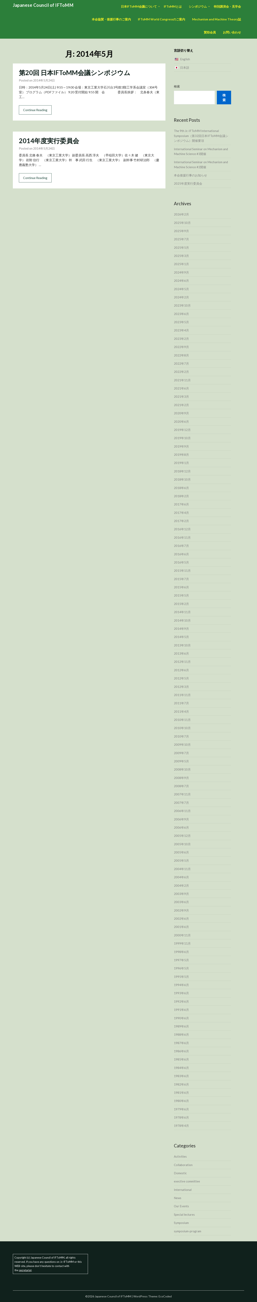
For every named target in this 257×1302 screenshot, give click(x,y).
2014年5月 (181, 637)
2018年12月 (182, 471)
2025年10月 (182, 222)
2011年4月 (181, 711)
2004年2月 (181, 885)
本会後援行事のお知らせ (190, 175)
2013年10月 (182, 645)
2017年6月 (181, 504)
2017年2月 (181, 521)
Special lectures (184, 1214)
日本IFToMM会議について (139, 6)
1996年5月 (181, 968)
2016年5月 (181, 562)
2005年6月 (181, 852)
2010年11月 (182, 719)
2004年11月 (182, 869)
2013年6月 (181, 653)
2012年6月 (181, 670)
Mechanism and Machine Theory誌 (216, 19)
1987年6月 (181, 1043)
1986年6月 (181, 1051)
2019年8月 (181, 454)
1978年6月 (181, 1117)
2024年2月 (181, 297)
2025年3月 (181, 256)
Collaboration (183, 1165)
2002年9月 (181, 910)
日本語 (184, 67)
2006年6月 (181, 827)
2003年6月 (181, 902)
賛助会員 (210, 32)
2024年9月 (181, 272)
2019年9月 (181, 446)
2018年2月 (181, 496)
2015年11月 (182, 570)
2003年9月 (181, 894)
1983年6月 (181, 1076)
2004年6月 (181, 877)
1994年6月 (181, 985)
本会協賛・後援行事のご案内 (111, 19)
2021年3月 (181, 396)
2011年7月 (181, 703)
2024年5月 (181, 289)
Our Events (181, 1206)
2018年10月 (182, 479)
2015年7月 (181, 579)
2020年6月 (181, 421)
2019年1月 (181, 463)
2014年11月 (182, 612)
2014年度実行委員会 (49, 141)
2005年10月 (182, 844)
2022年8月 (181, 355)
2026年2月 (181, 214)
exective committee (187, 1181)
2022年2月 (181, 371)
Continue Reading (35, 110)
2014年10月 (182, 620)
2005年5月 (181, 860)
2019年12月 (182, 430)
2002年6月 (181, 918)
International (183, 1189)
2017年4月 (181, 512)
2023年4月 (181, 330)
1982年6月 (181, 1084)
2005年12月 (182, 835)
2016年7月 (181, 545)
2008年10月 (182, 769)
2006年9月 (181, 819)
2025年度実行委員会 (188, 183)
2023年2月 (181, 338)
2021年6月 (181, 388)
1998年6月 (181, 952)
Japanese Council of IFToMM (43, 5)
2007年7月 (181, 802)
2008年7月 (181, 786)
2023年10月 (182, 305)
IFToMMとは (173, 6)
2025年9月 (181, 231)
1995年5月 (181, 976)
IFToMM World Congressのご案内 (161, 19)
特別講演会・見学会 (227, 6)
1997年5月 (181, 960)
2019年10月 (182, 438)
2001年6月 (181, 927)
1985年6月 (181, 1059)
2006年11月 (182, 811)
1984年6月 (181, 1068)
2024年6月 (181, 280)
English (185, 59)
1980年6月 (181, 1101)
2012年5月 (181, 678)
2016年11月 (182, 537)
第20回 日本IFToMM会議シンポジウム (74, 72)
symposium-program (187, 1231)
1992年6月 (181, 1001)
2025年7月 (181, 239)
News (177, 1198)
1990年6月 (181, 1018)
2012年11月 (182, 661)
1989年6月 (181, 1026)
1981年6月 (181, 1092)
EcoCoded (165, 1296)
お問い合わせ (232, 32)
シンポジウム (198, 6)
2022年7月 (181, 363)
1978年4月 (181, 1125)
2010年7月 (181, 736)
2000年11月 (182, 935)
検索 (177, 86)
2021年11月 (182, 380)
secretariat (25, 1270)
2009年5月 (181, 761)
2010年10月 (182, 728)
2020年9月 (181, 413)
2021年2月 (181, 405)
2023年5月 (181, 322)
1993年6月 (181, 993)
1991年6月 (181, 1009)
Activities (180, 1156)
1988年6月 (181, 1034)
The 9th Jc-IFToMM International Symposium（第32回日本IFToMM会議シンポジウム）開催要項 (201, 135)
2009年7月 (181, 753)
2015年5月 (181, 595)
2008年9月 (181, 778)
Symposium (181, 1223)
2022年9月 (181, 347)
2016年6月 (181, 554)
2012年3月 (181, 686)
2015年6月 (181, 587)
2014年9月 (181, 628)
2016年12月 (182, 529)
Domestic (180, 1173)
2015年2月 (181, 604)
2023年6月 (181, 314)
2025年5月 (181, 247)
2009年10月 (182, 744)
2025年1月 (181, 264)
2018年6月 (181, 488)
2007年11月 (182, 794)
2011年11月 (182, 695)
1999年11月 (182, 943)
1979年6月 (181, 1109)
